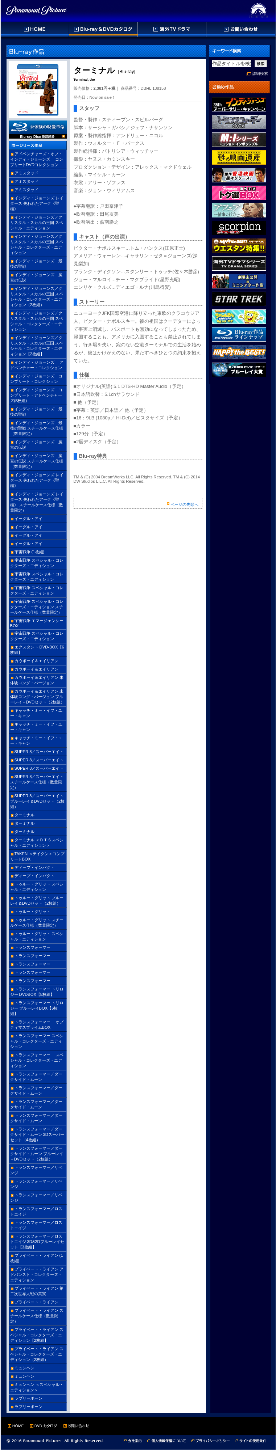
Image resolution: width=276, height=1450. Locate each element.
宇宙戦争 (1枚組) (30, 552)
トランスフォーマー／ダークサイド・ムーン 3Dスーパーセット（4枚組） (37, 1134)
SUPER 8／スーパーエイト (39, 751)
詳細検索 (260, 73)
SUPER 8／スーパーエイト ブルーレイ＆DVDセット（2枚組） (37, 801)
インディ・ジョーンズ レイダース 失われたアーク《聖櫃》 (36, 203)
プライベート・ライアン (36, 1302)
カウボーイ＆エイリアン (36, 661)
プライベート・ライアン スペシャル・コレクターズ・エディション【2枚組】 (36, 1335)
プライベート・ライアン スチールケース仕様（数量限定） (36, 1315)
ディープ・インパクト (34, 867)
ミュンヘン (24, 1368)
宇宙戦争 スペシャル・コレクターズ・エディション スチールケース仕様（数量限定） (36, 606)
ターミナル (24, 815)
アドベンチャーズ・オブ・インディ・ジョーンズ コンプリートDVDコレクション (36, 159)
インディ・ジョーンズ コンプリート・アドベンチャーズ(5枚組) (36, 395)
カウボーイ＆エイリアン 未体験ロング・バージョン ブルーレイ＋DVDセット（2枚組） (37, 696)
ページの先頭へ (184, 504)
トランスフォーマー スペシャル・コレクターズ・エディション (36, 1041)
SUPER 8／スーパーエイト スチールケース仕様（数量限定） (37, 782)
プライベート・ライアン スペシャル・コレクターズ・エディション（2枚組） (36, 1354)
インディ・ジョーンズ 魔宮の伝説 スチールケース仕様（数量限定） (36, 461)
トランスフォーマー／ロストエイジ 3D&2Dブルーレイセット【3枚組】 (37, 1241)
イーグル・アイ (28, 518)
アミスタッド (26, 173)
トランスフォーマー (32, 947)
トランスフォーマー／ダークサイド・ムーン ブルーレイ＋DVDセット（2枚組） (36, 1153)
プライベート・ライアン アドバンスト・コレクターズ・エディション (36, 1274)
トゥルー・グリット (32, 911)
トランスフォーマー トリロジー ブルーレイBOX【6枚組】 (36, 1008)
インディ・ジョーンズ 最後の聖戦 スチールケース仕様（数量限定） (36, 428)
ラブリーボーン (28, 1398)
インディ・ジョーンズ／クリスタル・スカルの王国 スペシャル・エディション (36, 222)
